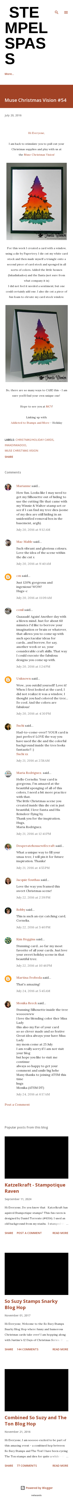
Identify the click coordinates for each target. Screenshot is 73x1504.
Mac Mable (24, 542)
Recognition (31, 74)
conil (20, 610)
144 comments (27, 1349)
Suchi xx (22, 754)
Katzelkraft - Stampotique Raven (35, 1188)
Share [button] (9, 457)
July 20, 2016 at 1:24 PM (33, 666)
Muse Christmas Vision (21, 450)
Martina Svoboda (29, 977)
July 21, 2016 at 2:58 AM (33, 760)
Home (9, 74)
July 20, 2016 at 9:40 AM (33, 564)
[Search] (56, 7)
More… (54, 74)
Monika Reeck (26, 1003)
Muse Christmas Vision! (39, 154)
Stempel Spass (26, 35)
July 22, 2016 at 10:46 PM (34, 965)
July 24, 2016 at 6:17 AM (33, 1094)
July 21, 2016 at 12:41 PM (33, 834)
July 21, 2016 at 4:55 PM (33, 868)
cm (18, 576)
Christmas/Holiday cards (35, 440)
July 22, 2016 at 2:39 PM (33, 897)
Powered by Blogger (36, 1488)
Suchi (20, 725)
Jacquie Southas (28, 880)
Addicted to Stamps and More (30, 422)
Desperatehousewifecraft (35, 846)
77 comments (27, 1465)
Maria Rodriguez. (29, 773)
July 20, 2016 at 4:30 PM (33, 713)
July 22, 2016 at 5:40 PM (33, 927)
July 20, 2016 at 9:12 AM (33, 530)
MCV (49, 406)
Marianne (23, 486)
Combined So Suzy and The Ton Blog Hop (36, 1420)
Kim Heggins (25, 939)
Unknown (23, 678)
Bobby (20, 909)
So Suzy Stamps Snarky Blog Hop (31, 1304)
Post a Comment (17, 1104)
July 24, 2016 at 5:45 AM (33, 991)
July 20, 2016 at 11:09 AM (34, 598)
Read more (60, 1233)
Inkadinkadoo (15, 445)
